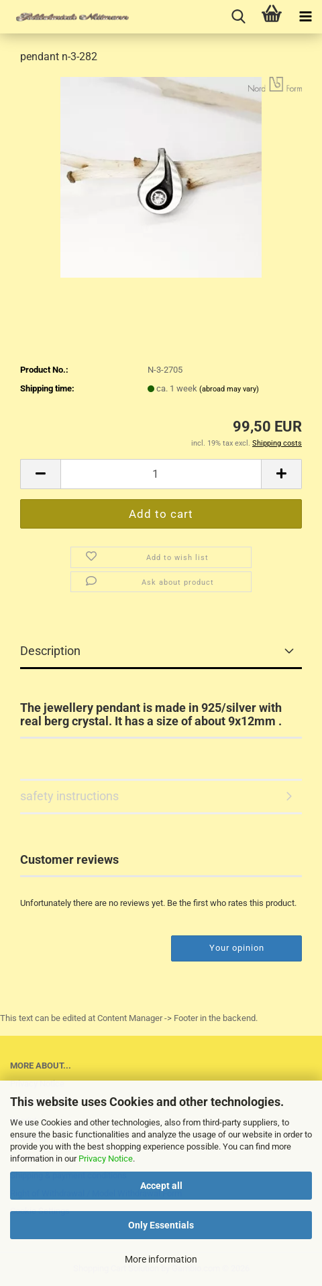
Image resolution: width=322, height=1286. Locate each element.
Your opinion (236, 948)
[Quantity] (161, 474)
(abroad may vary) (229, 389)
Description (50, 651)
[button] (40, 474)
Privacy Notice (105, 1159)
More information (161, 1259)
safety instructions (69, 796)
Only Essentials (161, 1225)
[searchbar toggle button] (238, 16)
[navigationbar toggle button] (305, 16)
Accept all (161, 1185)
